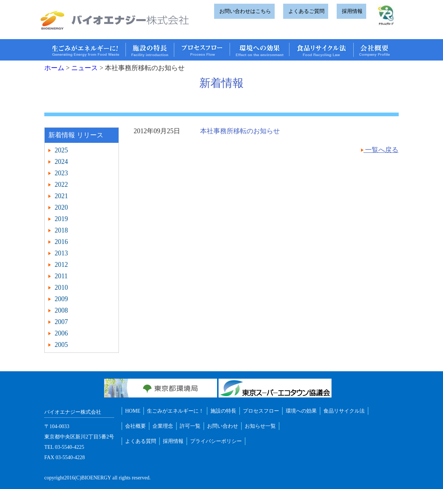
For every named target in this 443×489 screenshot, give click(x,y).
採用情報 (351, 11)
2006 (61, 333)
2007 (61, 322)
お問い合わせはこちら (244, 11)
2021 (61, 196)
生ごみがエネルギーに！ (175, 411)
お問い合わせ (222, 426)
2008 (61, 310)
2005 (61, 344)
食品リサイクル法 (344, 411)
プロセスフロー (261, 411)
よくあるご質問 (305, 11)
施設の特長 (223, 411)
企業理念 (162, 426)
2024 (61, 161)
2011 (61, 276)
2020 (61, 207)
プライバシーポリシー (216, 441)
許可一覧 (190, 426)
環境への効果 (301, 411)
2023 (61, 173)
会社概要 (135, 426)
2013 (61, 253)
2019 (61, 219)
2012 (61, 264)
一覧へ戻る (381, 150)
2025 (61, 150)
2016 (61, 241)
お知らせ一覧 (260, 426)
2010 (61, 287)
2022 (61, 184)
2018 (61, 230)
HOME (132, 411)
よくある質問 (140, 441)
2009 (61, 299)
